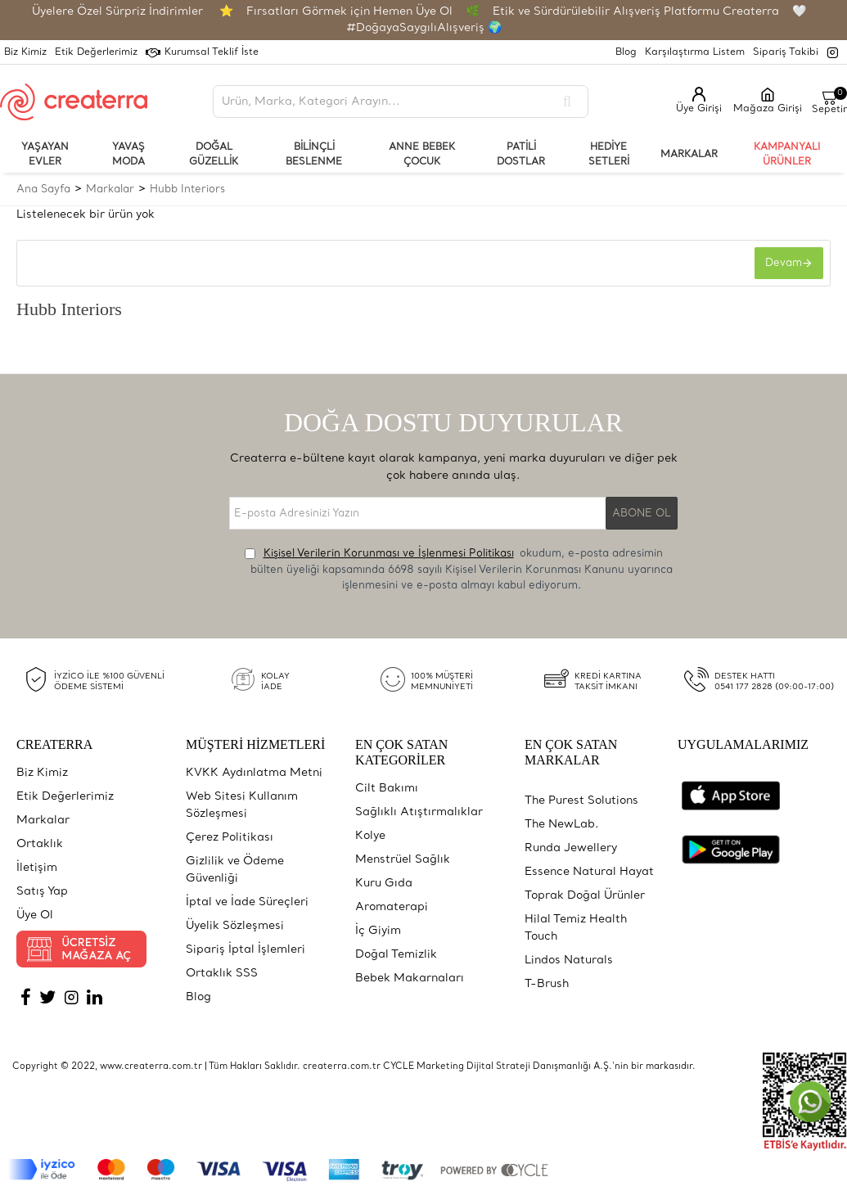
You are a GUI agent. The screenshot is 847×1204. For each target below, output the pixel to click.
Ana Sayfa (43, 189)
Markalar (110, 189)
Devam (782, 265)
